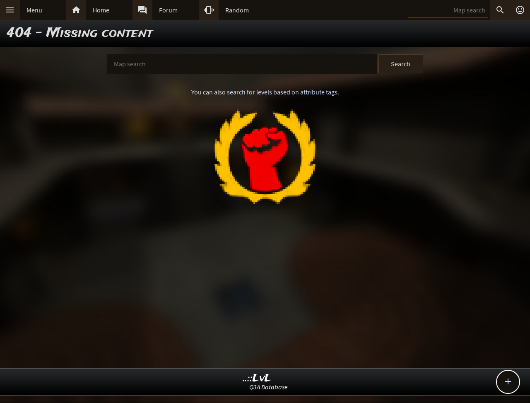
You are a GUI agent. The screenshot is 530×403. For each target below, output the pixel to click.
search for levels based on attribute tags (282, 92)
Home (101, 10)
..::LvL (257, 378)
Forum (168, 10)
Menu (34, 10)
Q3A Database (268, 387)
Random (237, 10)
